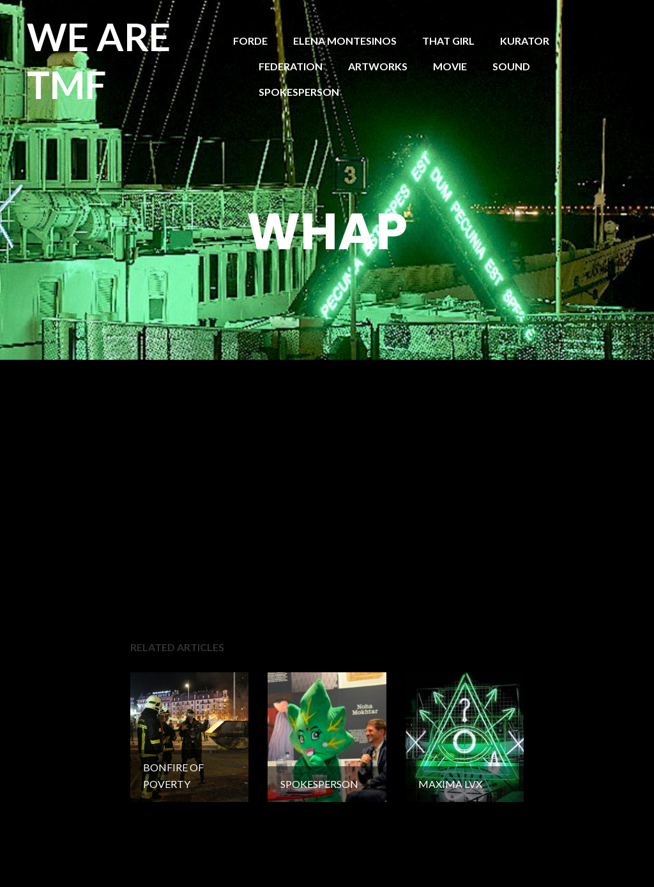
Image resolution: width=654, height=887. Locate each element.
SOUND (511, 66)
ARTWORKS (377, 66)
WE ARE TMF (99, 60)
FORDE (250, 41)
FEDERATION (291, 66)
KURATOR (524, 41)
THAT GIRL (448, 41)
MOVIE (450, 66)
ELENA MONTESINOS (345, 41)
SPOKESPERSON (299, 92)
